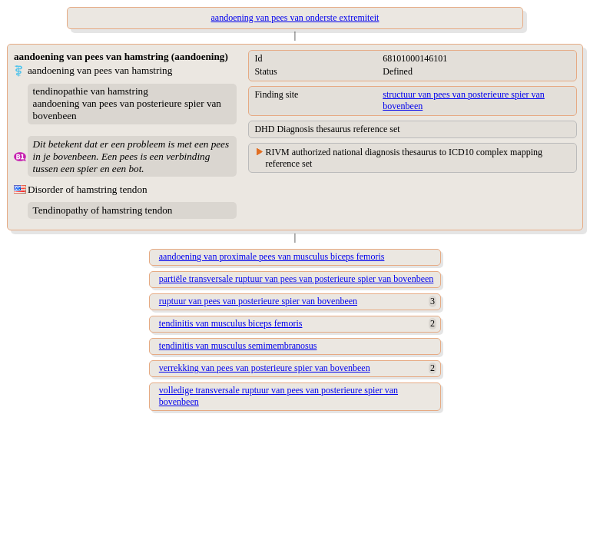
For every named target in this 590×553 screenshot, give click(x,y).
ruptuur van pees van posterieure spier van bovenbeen (258, 301)
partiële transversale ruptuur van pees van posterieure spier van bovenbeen (296, 278)
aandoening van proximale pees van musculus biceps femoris (272, 256)
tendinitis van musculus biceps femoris (231, 323)
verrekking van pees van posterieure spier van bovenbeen (264, 368)
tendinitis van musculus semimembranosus (238, 345)
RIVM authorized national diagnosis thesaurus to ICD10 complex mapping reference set (403, 158)
